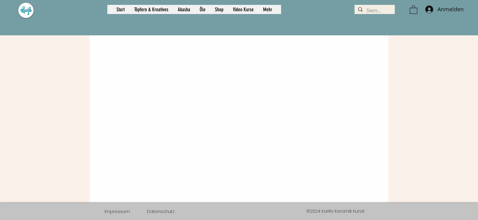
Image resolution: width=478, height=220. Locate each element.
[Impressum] (117, 211)
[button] (413, 9)
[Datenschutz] (161, 211)
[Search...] (374, 10)
